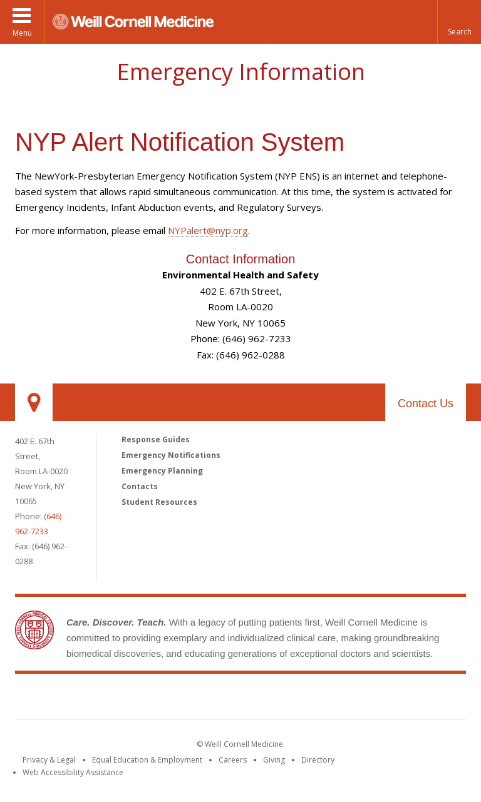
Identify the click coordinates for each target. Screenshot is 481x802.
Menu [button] (22, 33)
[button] (459, 22)
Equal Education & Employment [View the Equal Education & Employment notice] (147, 759)
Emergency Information (240, 71)
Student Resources (159, 502)
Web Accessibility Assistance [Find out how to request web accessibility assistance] (73, 772)
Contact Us (425, 403)
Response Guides (156, 439)
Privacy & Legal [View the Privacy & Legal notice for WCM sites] (49, 759)
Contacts (140, 486)
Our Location (34, 402)
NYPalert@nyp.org (208, 230)
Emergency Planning (162, 470)
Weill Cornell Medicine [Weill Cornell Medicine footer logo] (240, 698)
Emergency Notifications (171, 455)
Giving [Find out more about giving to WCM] (274, 759)
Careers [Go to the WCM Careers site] (233, 759)
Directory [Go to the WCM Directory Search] (317, 759)
